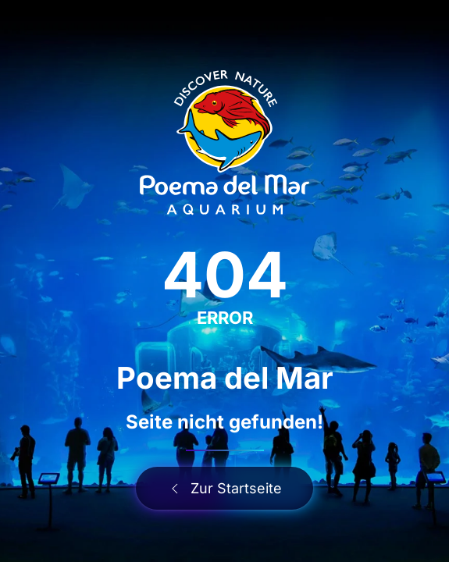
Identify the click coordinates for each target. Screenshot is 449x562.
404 (225, 274)
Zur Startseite (224, 488)
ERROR (225, 318)
